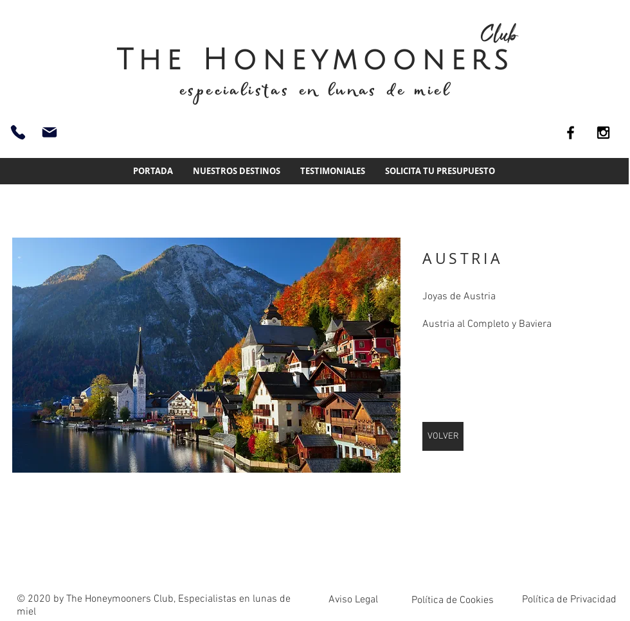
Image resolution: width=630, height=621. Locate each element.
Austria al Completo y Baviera (487, 324)
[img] (206, 355)
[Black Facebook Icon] (570, 132)
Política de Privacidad (569, 599)
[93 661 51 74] (18, 132)
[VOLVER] (443, 436)
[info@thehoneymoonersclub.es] (49, 132)
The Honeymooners (315, 60)
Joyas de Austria (459, 296)
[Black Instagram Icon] (603, 132)
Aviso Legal (353, 599)
